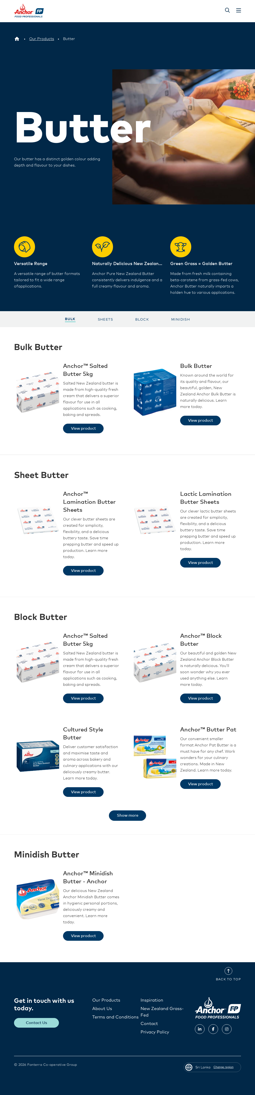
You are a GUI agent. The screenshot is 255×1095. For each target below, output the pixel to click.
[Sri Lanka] (17, 39)
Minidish (180, 319)
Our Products (106, 1000)
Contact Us (36, 1023)
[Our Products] (41, 39)
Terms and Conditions (115, 1017)
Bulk (70, 319)
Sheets (105, 319)
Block (142, 319)
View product (83, 428)
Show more (127, 815)
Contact (149, 1023)
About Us (102, 1008)
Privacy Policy (155, 1032)
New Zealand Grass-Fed (162, 1011)
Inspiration (152, 1000)
